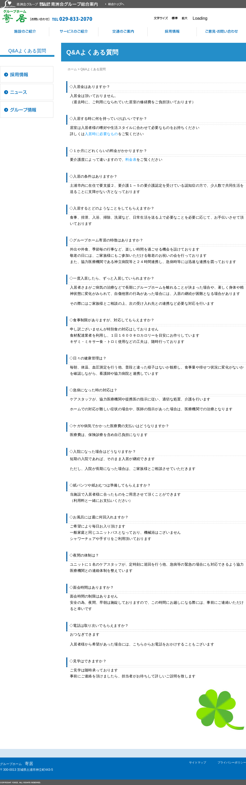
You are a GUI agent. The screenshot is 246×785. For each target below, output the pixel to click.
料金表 (130, 159)
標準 (174, 18)
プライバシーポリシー (232, 762)
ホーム (72, 69)
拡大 (184, 18)
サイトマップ (197, 762)
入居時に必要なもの (101, 134)
